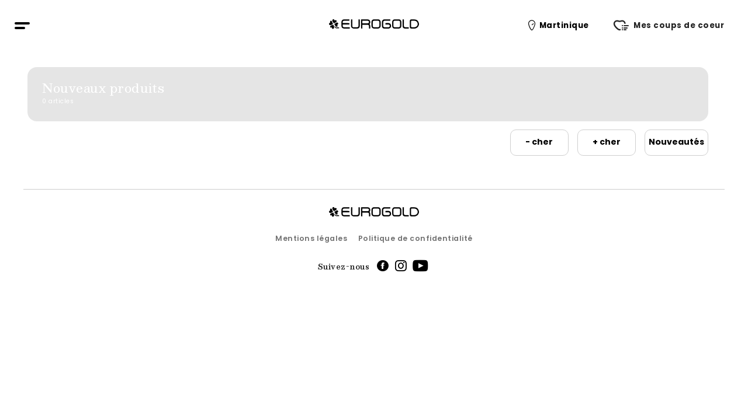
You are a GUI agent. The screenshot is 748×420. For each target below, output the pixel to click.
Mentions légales (311, 238)
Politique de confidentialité (415, 238)
